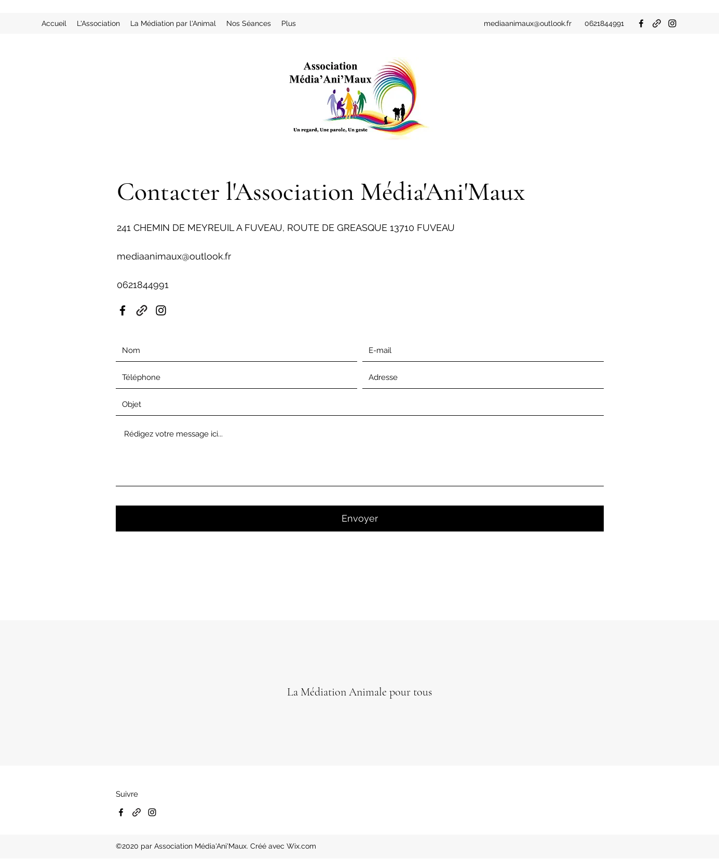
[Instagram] (672, 23)
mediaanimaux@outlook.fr (528, 23)
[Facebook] (641, 23)
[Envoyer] (360, 518)
